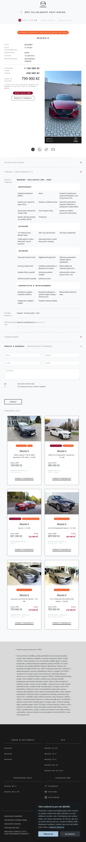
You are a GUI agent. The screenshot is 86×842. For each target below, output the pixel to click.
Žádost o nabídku (14, 346)
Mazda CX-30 (51, 748)
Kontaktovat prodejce (40, 346)
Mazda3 (8, 754)
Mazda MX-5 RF (12, 792)
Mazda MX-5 (10, 786)
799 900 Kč (31, 78)
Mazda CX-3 (51, 754)
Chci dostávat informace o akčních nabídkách (31, 387)
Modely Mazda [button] (47, 20)
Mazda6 (8, 759)
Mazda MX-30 (51, 765)
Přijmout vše (48, 834)
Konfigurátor (65, 20)
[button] (5, 384)
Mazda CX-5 (51, 759)
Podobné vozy (12, 411)
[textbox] (22, 355)
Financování (11, 337)
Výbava (8, 172)
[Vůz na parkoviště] (33, 149)
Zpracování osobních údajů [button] (25, 384)
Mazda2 (8, 748)
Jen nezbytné (70, 834)
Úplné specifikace (14, 162)
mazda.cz (40, 322)
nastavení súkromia (56, 827)
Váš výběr (28, 20)
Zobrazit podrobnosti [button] (24, 478)
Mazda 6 (24, 451)
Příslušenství (24, 172)
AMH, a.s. (50, 140)
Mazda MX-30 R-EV (54, 771)
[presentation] (21, 394)
